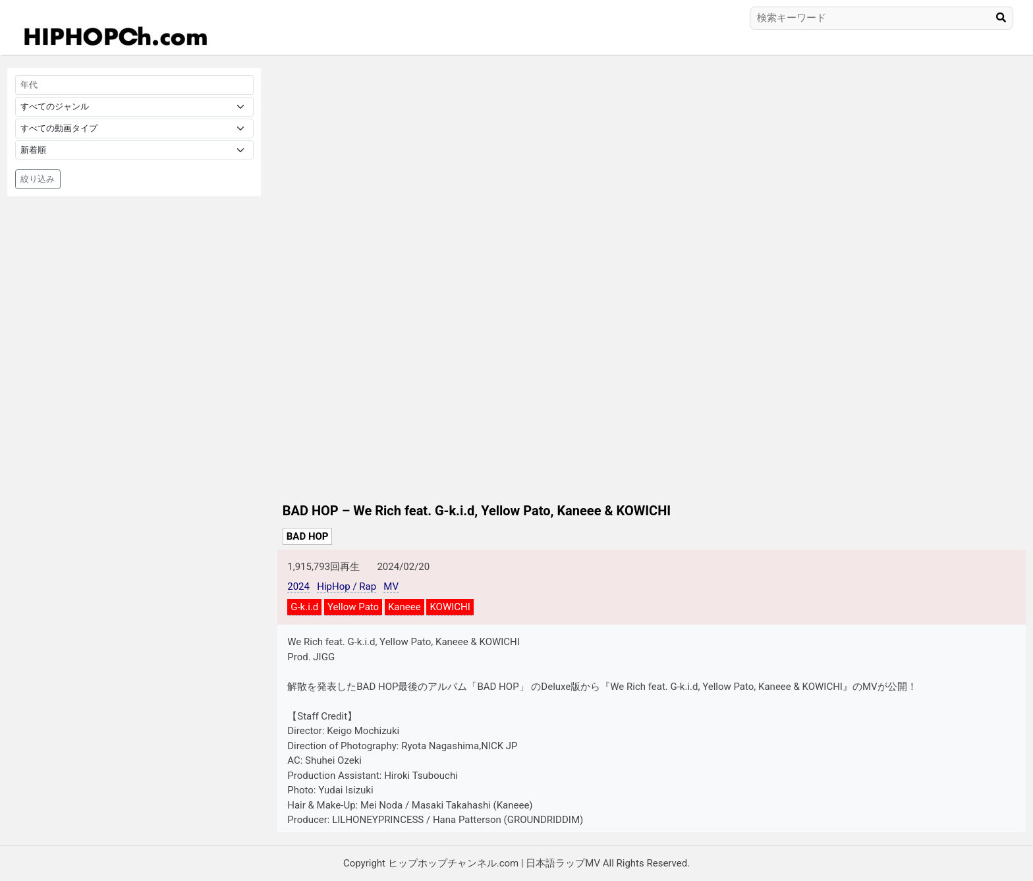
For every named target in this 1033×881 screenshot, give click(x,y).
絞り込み (37, 179)
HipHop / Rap (346, 586)
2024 (298, 586)
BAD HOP (308, 536)
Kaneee (404, 607)
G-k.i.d (304, 607)
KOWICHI (450, 607)
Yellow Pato (353, 607)
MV (391, 586)
